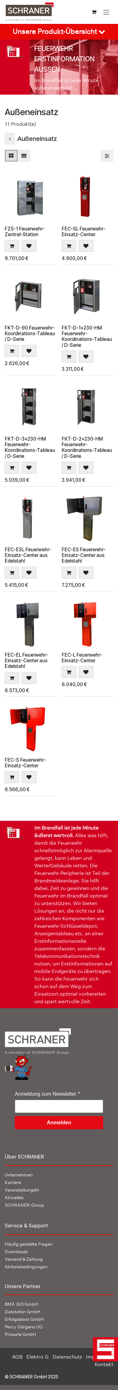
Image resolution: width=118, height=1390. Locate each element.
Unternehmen (19, 1175)
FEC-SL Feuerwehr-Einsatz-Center (83, 231)
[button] (12, 246)
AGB (17, 1357)
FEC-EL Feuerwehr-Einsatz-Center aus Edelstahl (26, 660)
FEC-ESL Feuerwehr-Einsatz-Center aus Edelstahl (28, 555)
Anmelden (59, 1122)
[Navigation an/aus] (106, 12)
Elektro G (37, 1357)
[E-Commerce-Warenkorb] (94, 12)
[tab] (59, 32)
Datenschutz (67, 1357)
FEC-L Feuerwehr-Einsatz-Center (82, 657)
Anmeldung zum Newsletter (45, 1094)
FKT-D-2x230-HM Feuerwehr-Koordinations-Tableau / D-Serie (87, 447)
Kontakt (104, 1364)
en (22, 1190)
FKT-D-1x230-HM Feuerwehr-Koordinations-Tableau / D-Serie (87, 336)
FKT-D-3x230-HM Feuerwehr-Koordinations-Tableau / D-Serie (30, 447)
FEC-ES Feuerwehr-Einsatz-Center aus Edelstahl (84, 555)
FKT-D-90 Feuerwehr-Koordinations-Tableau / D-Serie (30, 333)
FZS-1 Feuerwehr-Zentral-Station (25, 231)
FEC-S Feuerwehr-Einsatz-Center (25, 762)
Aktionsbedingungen (26, 1267)
